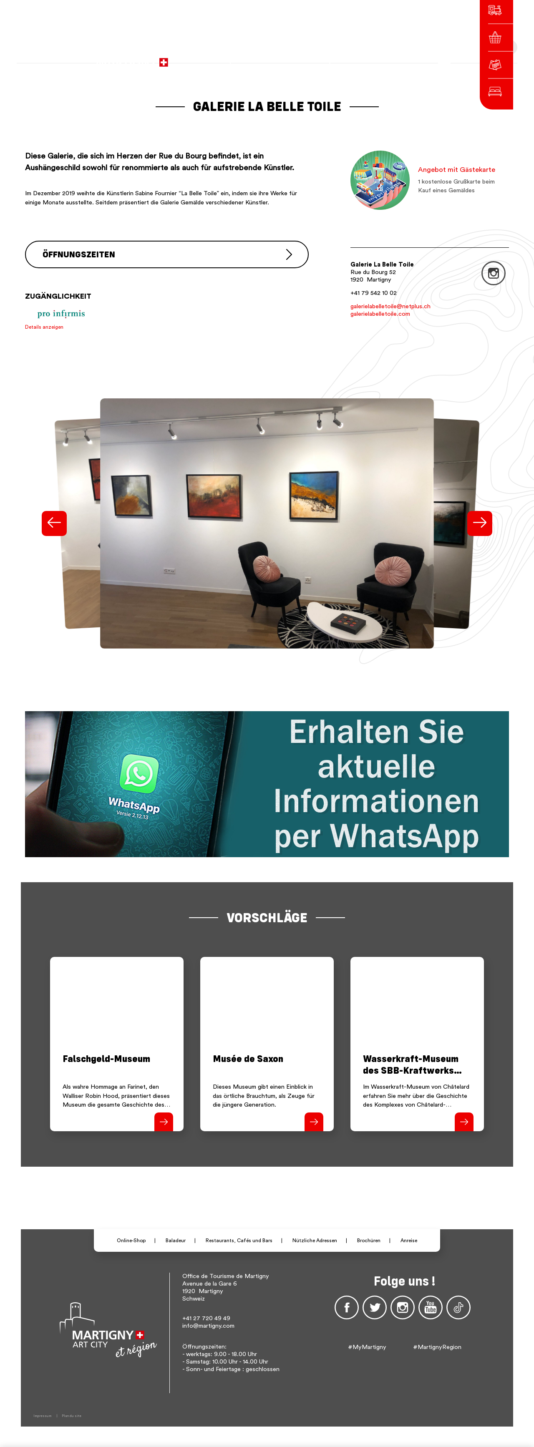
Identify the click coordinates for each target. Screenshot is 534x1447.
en (376, 58)
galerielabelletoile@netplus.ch (390, 306)
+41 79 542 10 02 (373, 293)
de (364, 58)
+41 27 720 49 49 (206, 1318)
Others (395, 58)
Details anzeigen (44, 326)
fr (353, 58)
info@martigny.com (208, 1325)
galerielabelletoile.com (380, 314)
